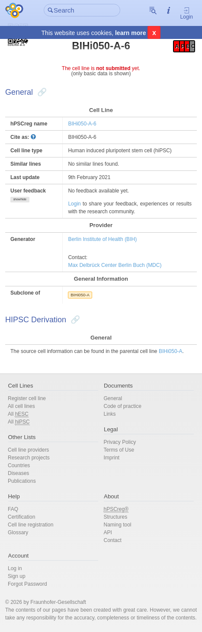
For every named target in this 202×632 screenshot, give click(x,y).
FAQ (13, 509)
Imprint (112, 458)
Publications (22, 481)
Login (186, 13)
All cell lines (21, 406)
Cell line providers (28, 450)
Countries (19, 465)
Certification (21, 517)
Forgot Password (27, 584)
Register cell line (27, 398)
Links (110, 414)
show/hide (19, 199)
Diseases (18, 473)
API (108, 532)
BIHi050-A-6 (82, 124)
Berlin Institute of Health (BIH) (102, 239)
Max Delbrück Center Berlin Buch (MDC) (114, 265)
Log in (15, 568)
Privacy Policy (120, 442)
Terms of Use (119, 450)
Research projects (29, 458)
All (18, 414)
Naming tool (117, 525)
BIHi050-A (80, 294)
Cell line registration (30, 525)
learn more (130, 32)
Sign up (17, 576)
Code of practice (122, 406)
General (113, 398)
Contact (113, 540)
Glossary (18, 532)
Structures (116, 517)
